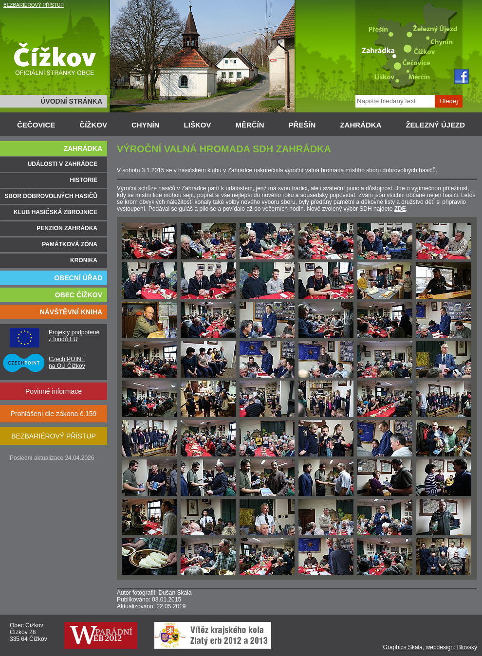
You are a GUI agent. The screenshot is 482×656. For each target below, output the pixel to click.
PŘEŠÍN (302, 125)
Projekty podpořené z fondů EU (74, 336)
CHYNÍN (145, 125)
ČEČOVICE (36, 125)
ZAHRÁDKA (360, 125)
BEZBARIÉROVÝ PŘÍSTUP (33, 5)
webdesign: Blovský (451, 647)
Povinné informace (53, 391)
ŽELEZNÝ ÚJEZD (435, 125)
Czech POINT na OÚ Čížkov (67, 362)
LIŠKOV (197, 125)
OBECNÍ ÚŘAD (78, 278)
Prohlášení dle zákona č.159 (54, 414)
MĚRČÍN (249, 125)
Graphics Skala (403, 647)
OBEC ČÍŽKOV (78, 295)
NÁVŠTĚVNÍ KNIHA (71, 312)
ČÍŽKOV (93, 125)
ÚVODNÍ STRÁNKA (71, 101)
